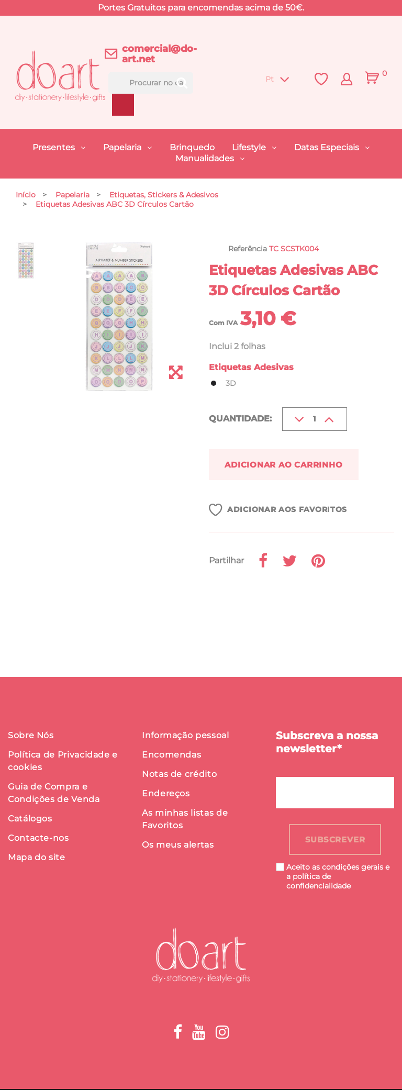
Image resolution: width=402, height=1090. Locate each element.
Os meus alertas (178, 846)
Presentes (54, 147)
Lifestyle (250, 147)
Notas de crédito (179, 775)
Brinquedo (192, 147)
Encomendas (171, 756)
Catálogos (30, 820)
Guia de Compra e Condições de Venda (54, 794)
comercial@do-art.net (159, 53)
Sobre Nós (31, 736)
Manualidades (205, 158)
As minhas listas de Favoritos (185, 820)
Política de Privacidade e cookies (63, 762)
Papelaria (123, 147)
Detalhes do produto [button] (81, 609)
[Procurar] (150, 83)
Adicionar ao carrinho (289, 465)
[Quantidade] (314, 419)
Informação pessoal (185, 736)
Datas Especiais (327, 147)
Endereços (166, 794)
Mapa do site (36, 858)
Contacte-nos (38, 839)
